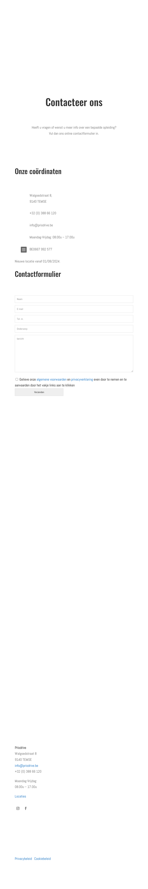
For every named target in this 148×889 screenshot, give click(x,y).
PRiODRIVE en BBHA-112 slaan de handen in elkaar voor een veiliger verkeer (63, 673)
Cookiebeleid (42, 858)
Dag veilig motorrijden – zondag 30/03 (40, 704)
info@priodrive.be (26, 765)
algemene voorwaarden (52, 379)
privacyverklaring (82, 379)
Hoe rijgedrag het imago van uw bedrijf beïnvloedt (47, 696)
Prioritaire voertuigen (28, 629)
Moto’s (19, 621)
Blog (17, 546)
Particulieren (23, 606)
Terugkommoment (27, 531)
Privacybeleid (23, 858)
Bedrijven (21, 613)
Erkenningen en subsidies (31, 523)
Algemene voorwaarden (30, 562)
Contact (20, 554)
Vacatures (21, 539)
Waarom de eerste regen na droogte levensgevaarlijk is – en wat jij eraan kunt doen (69, 688)
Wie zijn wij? (23, 515)
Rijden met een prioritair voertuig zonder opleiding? (48, 680)
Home (18, 508)
